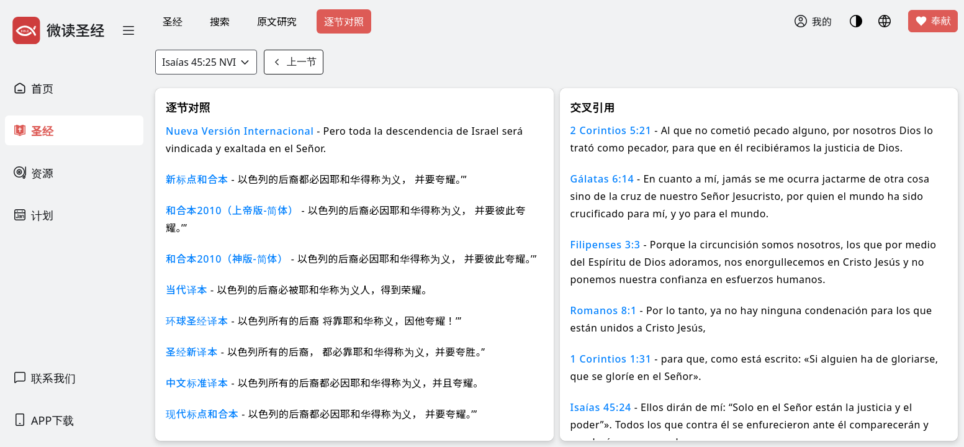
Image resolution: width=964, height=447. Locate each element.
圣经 (172, 22)
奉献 (933, 21)
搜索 (220, 22)
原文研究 (277, 22)
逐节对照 (344, 22)
